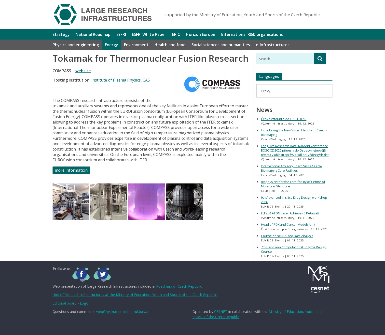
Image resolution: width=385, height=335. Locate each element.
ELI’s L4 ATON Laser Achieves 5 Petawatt (290, 213)
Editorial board (65, 303)
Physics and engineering (76, 44)
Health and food (170, 44)
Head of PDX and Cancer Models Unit (288, 224)
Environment (136, 44)
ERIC (176, 34)
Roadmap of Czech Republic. (179, 286)
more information (71, 170)
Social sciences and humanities (221, 44)
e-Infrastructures (272, 44)
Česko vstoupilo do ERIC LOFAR (283, 119)
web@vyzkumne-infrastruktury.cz (122, 311)
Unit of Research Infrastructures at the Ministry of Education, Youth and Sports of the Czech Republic (135, 294)
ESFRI (121, 34)
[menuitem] (265, 90)
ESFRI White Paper (149, 34)
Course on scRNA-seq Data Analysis (287, 236)
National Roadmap (93, 34)
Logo (84, 303)
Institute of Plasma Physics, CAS (120, 80)
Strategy (61, 34)
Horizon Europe (200, 34)
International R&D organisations (252, 34)
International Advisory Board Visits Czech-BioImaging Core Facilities (291, 168)
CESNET (220, 311)
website (83, 70)
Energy (111, 44)
